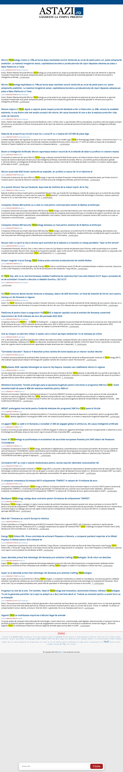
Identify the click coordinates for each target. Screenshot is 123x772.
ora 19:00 (71, 644)
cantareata (94, 642)
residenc (112, 639)
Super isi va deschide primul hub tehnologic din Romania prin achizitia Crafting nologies (46, 573)
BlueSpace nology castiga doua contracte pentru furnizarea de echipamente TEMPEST (45, 498)
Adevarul (21, 355)
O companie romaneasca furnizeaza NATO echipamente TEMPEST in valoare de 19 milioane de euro (49, 480)
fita (66, 639)
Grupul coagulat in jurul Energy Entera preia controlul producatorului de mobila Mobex (46, 260)
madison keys (74, 639)
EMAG (61, 633)
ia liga (80, 642)
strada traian (53, 644)
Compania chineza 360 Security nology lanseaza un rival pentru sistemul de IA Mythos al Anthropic (51, 225)
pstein (71, 637)
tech (4, 637)
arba (21, 637)
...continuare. (24, 77)
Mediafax (21, 175)
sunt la (113, 642)
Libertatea (21, 190)
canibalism (72, 642)
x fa (95, 639)
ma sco (11, 642)
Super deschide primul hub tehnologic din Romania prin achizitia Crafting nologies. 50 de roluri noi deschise (56, 557)
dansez (45, 637)
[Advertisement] (62, 36)
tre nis (53, 642)
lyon (16, 642)
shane (90, 639)
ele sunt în (44, 642)
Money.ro (21, 208)
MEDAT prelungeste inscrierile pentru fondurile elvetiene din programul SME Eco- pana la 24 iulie (50, 408)
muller (59, 642)
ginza (65, 642)
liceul (65, 637)
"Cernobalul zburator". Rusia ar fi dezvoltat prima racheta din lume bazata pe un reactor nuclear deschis (51, 351)
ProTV (20, 427)
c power (12, 639)
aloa (27, 639)
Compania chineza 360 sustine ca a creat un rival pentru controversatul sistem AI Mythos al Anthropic (50, 205)
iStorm (60, 652)
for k (108, 637)
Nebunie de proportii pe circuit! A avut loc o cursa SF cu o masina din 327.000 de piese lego (45, 133)
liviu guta (37, 637)
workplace (28, 637)
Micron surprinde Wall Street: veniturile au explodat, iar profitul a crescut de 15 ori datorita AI (46, 171)
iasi (106, 641)
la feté (10, 637)
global (59, 637)
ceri (101, 642)
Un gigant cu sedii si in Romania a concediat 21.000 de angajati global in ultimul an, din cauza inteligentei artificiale (59, 424)
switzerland (103, 639)
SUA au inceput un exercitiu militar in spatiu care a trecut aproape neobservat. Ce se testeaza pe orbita (51, 333)
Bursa (20, 228)
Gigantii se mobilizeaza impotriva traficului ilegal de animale (33, 615)
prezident (20, 639)
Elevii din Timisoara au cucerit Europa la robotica (25, 518)
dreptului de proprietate (29, 642)
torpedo (84, 639)
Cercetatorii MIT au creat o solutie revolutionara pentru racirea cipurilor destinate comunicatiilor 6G (50, 462)
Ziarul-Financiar (23, 70)
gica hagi (60, 639)
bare (119, 642)
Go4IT (20, 154)
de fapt (63, 644)
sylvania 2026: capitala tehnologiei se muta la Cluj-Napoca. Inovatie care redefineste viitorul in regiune (53, 367)
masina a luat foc (97, 637)
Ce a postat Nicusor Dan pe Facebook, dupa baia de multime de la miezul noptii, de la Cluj (44, 187)
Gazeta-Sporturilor (24, 137)
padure (119, 639)
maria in (52, 637)
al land (78, 637)
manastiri (86, 637)
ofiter (86, 642)
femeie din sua (48, 639)
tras (112, 637)
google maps (35, 639)
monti (4, 642)
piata (16, 637)
